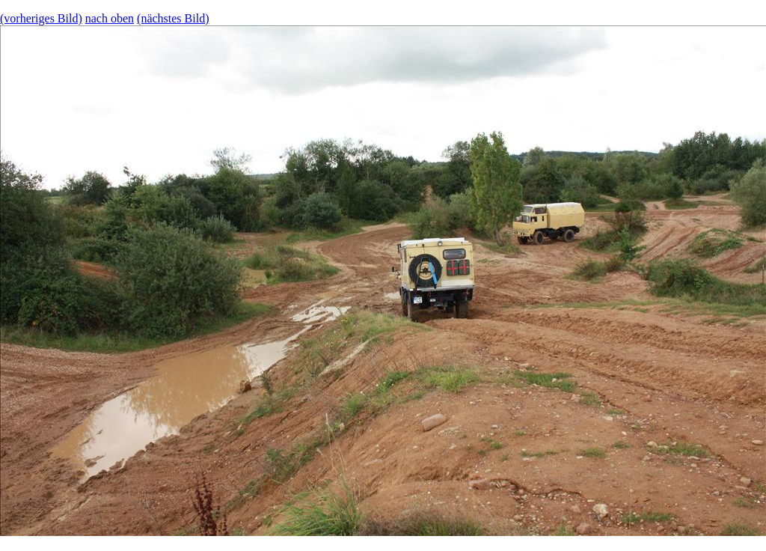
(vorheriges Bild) (41, 18)
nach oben (109, 18)
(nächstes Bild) (173, 18)
